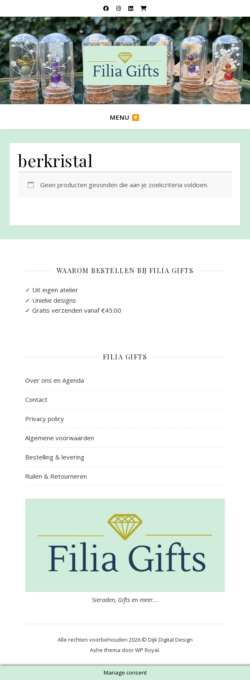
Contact (36, 399)
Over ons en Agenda (54, 380)
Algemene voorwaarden (59, 438)
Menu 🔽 (125, 117)
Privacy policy (44, 418)
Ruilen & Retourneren (56, 476)
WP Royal (147, 650)
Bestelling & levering (54, 457)
